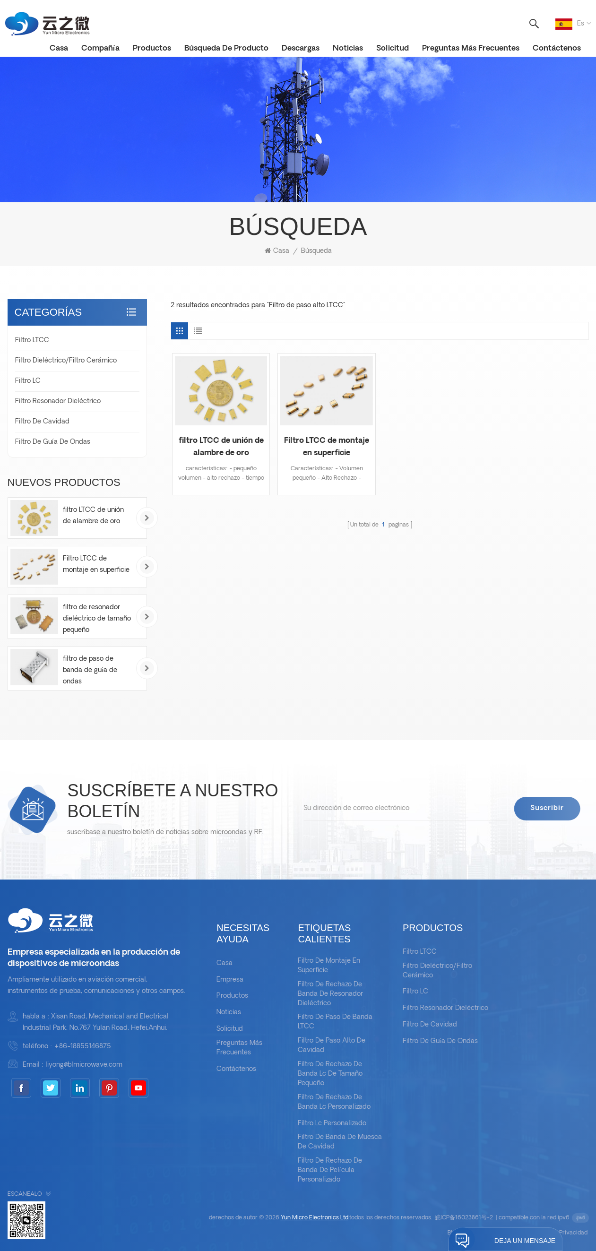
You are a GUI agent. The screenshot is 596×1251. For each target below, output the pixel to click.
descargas (301, 48)
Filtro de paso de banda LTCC (335, 1022)
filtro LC (28, 381)
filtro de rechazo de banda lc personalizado (334, 1102)
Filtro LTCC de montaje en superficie (326, 447)
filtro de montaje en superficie (329, 966)
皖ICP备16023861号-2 (464, 1218)
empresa (229, 980)
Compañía (100, 48)
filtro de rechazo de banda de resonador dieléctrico (330, 994)
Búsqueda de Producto (226, 48)
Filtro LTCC (32, 340)
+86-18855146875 (82, 1046)
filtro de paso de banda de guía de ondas (90, 670)
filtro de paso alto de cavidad (331, 1045)
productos (152, 48)
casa (59, 48)
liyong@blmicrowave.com (83, 1065)
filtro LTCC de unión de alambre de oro (221, 447)
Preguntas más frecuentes (470, 48)
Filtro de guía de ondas (52, 442)
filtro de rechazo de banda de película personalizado (330, 1170)
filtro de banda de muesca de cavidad (340, 1142)
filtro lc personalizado (332, 1123)
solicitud (392, 48)
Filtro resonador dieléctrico (58, 401)
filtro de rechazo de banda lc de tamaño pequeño (330, 1074)
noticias (348, 48)
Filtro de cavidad (42, 421)
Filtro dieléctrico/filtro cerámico (66, 360)
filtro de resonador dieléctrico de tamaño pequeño (97, 619)
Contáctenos (557, 48)
